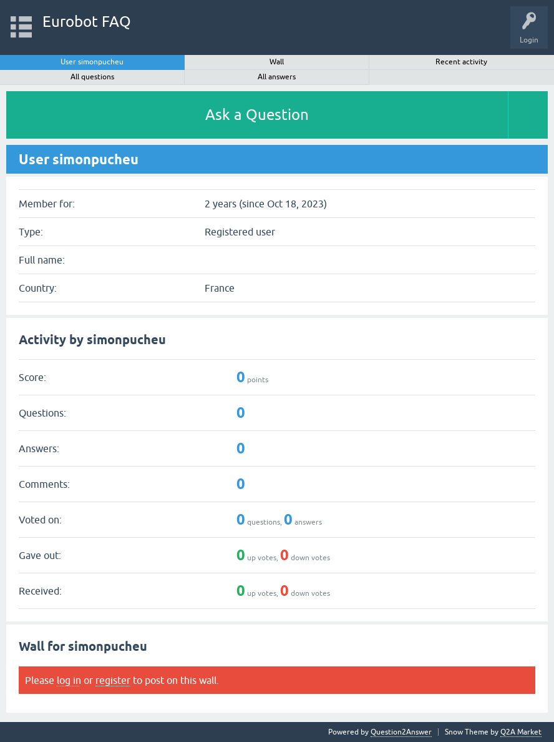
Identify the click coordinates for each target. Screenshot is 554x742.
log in (69, 680)
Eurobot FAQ (86, 21)
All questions (92, 76)
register (112, 680)
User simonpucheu (92, 61)
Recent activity (461, 61)
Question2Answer (401, 732)
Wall (277, 61)
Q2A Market (521, 732)
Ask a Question (257, 114)
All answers (277, 76)
